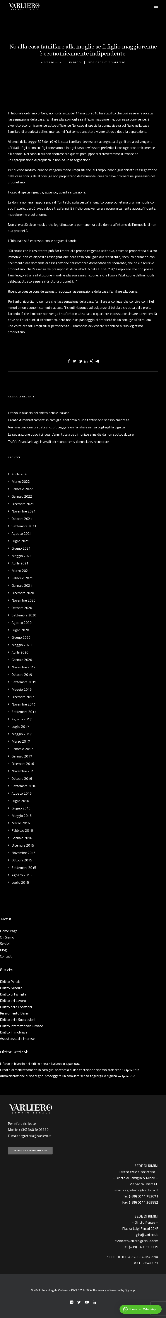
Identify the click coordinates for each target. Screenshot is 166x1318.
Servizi (5, 943)
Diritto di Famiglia (13, 994)
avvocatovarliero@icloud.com (136, 1240)
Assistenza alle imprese (17, 1038)
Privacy (102, 1290)
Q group (130, 1290)
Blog (76, 62)
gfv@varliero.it (147, 1234)
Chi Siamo (7, 937)
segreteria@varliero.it (35, 1135)
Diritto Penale (10, 981)
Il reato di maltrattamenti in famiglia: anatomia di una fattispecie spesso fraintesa (60, 1069)
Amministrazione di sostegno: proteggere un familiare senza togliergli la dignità (58, 1076)
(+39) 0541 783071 (143, 1196)
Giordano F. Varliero (108, 62)
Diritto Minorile (11, 988)
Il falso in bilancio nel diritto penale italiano (31, 1063)
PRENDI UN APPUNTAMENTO (30, 1150)
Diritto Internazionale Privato (21, 1026)
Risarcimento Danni (14, 1013)
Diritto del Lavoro (13, 1000)
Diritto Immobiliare (13, 1032)
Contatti (6, 956)
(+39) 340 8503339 (143, 1247)
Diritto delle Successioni (17, 1019)
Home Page (8, 931)
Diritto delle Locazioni (16, 1007)
